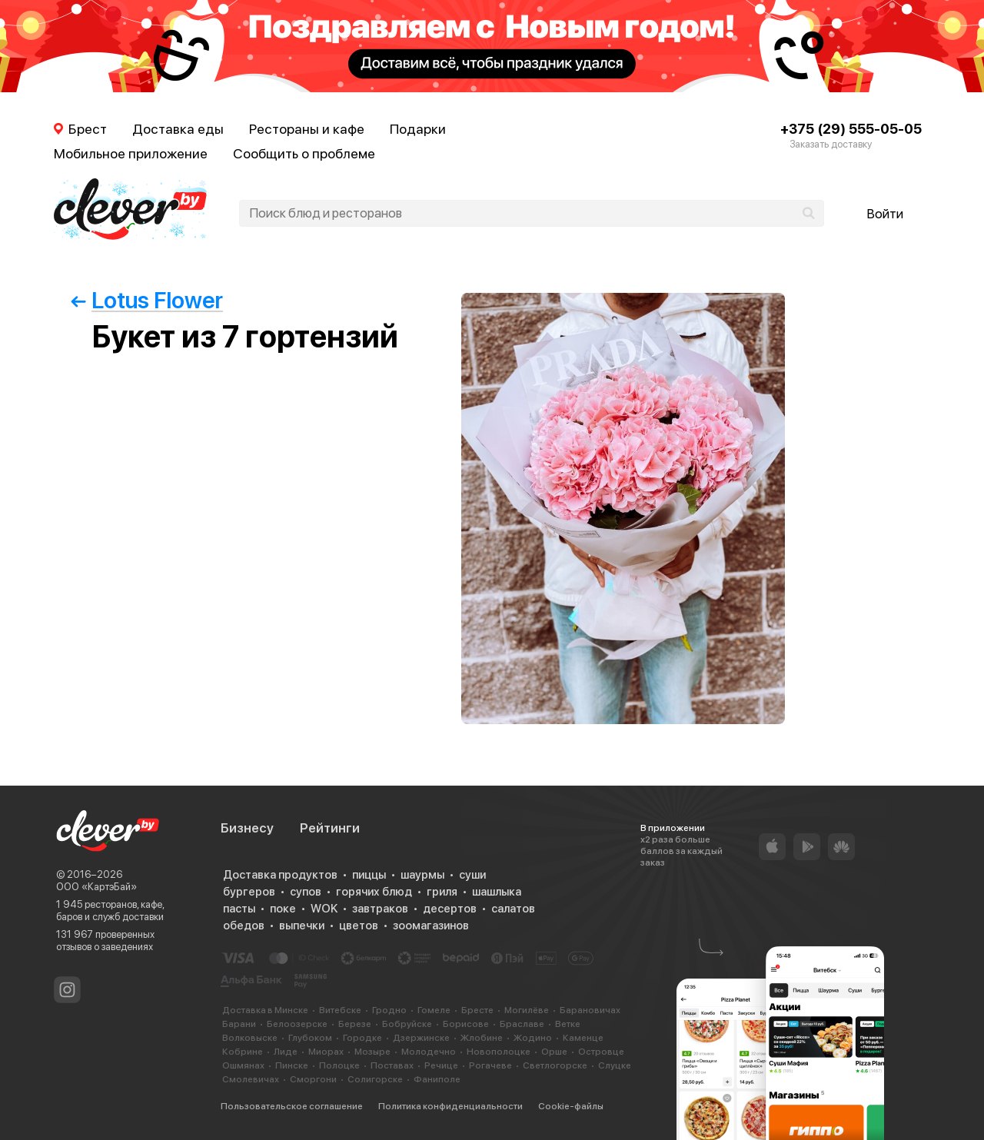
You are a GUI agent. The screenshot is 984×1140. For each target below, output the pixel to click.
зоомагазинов (431, 925)
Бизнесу (247, 828)
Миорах (326, 1051)
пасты (239, 909)
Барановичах (590, 1010)
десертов (450, 909)
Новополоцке (498, 1051)
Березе (354, 1024)
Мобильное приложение (131, 153)
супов (305, 892)
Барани (239, 1024)
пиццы (369, 875)
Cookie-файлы (570, 1106)
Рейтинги (330, 828)
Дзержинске (421, 1037)
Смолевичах (250, 1079)
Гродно (389, 1010)
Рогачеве (490, 1065)
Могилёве (526, 1010)
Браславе (522, 1024)
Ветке (567, 1024)
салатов (513, 909)
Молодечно (428, 1051)
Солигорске (375, 1079)
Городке (362, 1037)
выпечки (301, 925)
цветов (358, 925)
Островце (601, 1051)
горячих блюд (374, 892)
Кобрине (242, 1051)
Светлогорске (555, 1065)
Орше (554, 1051)
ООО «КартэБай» (96, 886)
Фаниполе (437, 1079)
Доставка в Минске (265, 1010)
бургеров (249, 892)
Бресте (477, 1010)
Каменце (583, 1037)
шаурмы (422, 875)
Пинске (291, 1065)
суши (472, 875)
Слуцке (614, 1065)
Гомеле (433, 1010)
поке (283, 909)
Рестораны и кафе (306, 129)
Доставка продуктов (280, 875)
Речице (441, 1065)
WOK (324, 909)
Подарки (418, 129)
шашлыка (496, 892)
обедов (243, 925)
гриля (442, 892)
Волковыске (250, 1037)
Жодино (533, 1037)
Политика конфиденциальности (450, 1106)
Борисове (466, 1024)
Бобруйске (407, 1024)
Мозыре (372, 1051)
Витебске (340, 1010)
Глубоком (310, 1037)
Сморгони (313, 1079)
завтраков (380, 909)
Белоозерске (297, 1024)
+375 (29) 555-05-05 (851, 129)
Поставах (392, 1065)
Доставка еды (178, 129)
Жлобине (481, 1037)
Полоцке (339, 1065)
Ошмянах (243, 1065)
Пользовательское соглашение (292, 1106)
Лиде (286, 1051)
